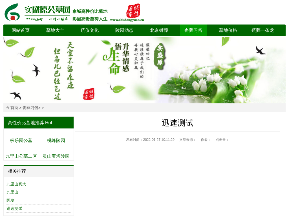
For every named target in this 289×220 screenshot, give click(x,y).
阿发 (10, 200)
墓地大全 (55, 30)
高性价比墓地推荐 (26, 122)
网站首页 (21, 30)
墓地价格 (228, 30)
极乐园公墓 (21, 140)
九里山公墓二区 (21, 156)
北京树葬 (159, 30)
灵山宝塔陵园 (56, 156)
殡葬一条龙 (263, 30)
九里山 (12, 192)
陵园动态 (124, 30)
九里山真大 (16, 184)
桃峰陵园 (56, 140)
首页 (14, 108)
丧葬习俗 (193, 30)
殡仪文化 (90, 30)
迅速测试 (14, 208)
